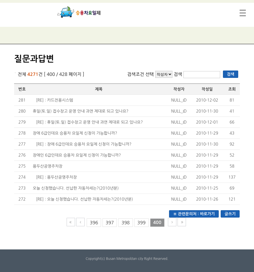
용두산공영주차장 (47, 166)
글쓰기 (230, 214)
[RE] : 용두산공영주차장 (56, 177)
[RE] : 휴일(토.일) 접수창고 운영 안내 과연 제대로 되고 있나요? (89, 122)
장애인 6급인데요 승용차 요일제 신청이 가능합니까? (77, 155)
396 (94, 222)
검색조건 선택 (140, 74)
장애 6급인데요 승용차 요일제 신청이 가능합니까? (75, 133)
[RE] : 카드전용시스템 (54, 100)
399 (141, 222)
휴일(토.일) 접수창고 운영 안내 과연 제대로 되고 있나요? (80, 111)
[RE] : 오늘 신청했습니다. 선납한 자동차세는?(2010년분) (84, 199)
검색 (178, 74)
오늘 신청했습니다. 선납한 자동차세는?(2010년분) (76, 188)
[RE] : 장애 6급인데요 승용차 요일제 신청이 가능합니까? (84, 144)
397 (110, 222)
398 (125, 222)
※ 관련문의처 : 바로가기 (194, 214)
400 (157, 222)
